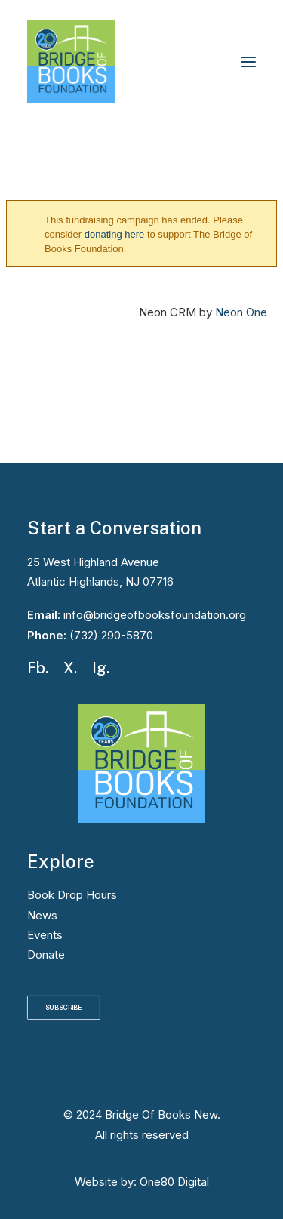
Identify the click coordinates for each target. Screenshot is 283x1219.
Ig (99, 668)
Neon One (241, 312)
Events (45, 935)
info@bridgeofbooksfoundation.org (153, 615)
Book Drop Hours (72, 895)
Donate (46, 954)
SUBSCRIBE (63, 1008)
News (42, 915)
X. (70, 668)
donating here (115, 234)
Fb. (37, 668)
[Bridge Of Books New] (71, 61)
